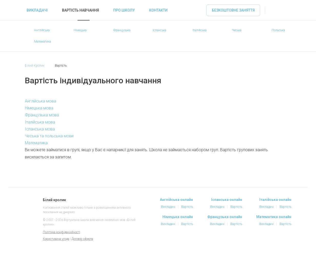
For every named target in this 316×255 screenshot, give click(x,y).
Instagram (265, 242)
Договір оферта (82, 239)
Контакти (158, 10)
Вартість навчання (80, 10)
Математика (36, 142)
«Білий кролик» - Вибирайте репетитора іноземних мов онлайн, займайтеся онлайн (13, 10)
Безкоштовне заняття (233, 10)
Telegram (275, 242)
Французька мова (42, 115)
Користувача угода (56, 239)
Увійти (274, 10)
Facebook (255, 242)
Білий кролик (31, 205)
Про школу (124, 10)
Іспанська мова (40, 129)
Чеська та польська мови (49, 136)
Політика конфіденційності (61, 232)
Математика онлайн (273, 217)
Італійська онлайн (275, 200)
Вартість (187, 207)
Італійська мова (40, 122)
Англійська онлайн (176, 200)
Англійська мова (40, 101)
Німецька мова (39, 108)
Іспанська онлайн (226, 200)
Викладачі (37, 10)
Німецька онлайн (177, 217)
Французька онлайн (224, 217)
